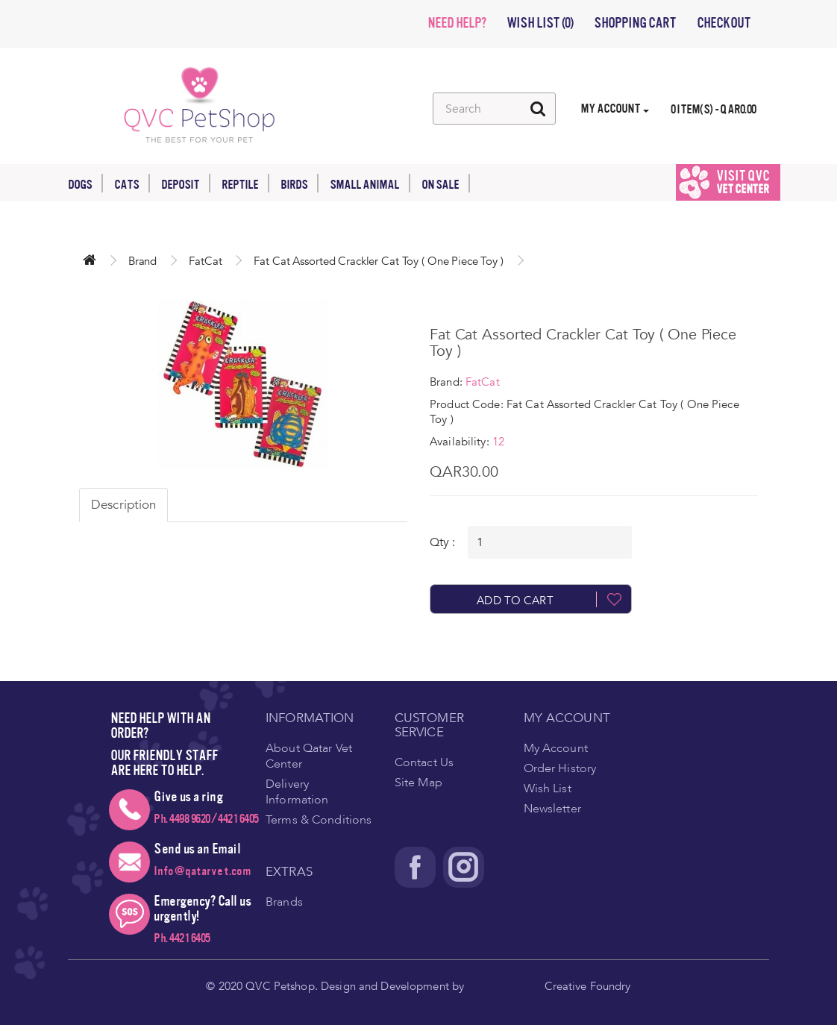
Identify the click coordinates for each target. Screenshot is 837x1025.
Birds (299, 183)
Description (123, 504)
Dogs (85, 183)
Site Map (418, 782)
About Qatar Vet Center (309, 756)
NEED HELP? (456, 23)
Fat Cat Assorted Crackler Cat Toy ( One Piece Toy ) (378, 261)
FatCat (205, 261)
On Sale (445, 183)
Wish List (547, 788)
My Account (556, 748)
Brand (142, 261)
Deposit (185, 183)
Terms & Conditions (319, 820)
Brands (284, 902)
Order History (560, 768)
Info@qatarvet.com (202, 871)
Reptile (245, 183)
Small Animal (370, 183)
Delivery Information (297, 792)
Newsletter (552, 808)
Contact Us (424, 762)
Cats (132, 183)
